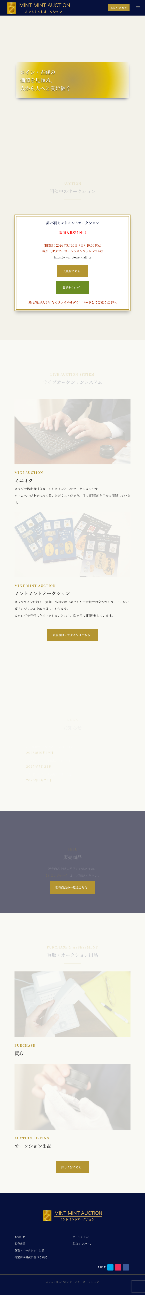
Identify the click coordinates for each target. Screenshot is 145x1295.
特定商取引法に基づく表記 (30, 1257)
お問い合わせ (119, 8)
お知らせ (19, 1237)
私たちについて (81, 1243)
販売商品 (19, 1243)
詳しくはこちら (71, 1167)
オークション (80, 1237)
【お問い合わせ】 (57, 877)
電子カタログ (71, 287)
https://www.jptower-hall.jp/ (72, 257)
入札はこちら (71, 271)
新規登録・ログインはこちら (71, 635)
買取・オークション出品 (29, 1250)
